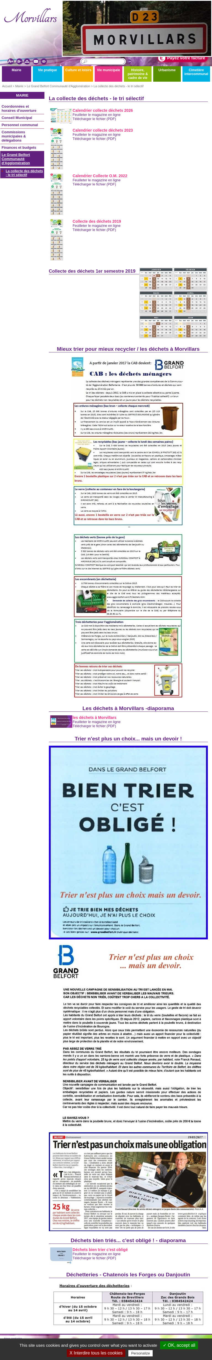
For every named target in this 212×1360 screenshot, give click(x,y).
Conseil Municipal (17, 118)
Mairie (17, 70)
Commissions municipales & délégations (14, 136)
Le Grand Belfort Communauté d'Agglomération (58, 86)
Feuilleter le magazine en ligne (97, 115)
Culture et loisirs (78, 70)
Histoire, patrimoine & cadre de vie (138, 74)
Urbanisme (167, 70)
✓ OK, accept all (179, 1345)
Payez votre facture (181, 58)
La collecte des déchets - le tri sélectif (119, 86)
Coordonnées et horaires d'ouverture (19, 108)
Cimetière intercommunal (196, 72)
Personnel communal (20, 125)
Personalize (140, 1353)
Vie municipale (108, 70)
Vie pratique (47, 70)
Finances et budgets (19, 147)
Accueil (7, 86)
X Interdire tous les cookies (96, 1353)
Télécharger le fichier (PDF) (94, 119)
